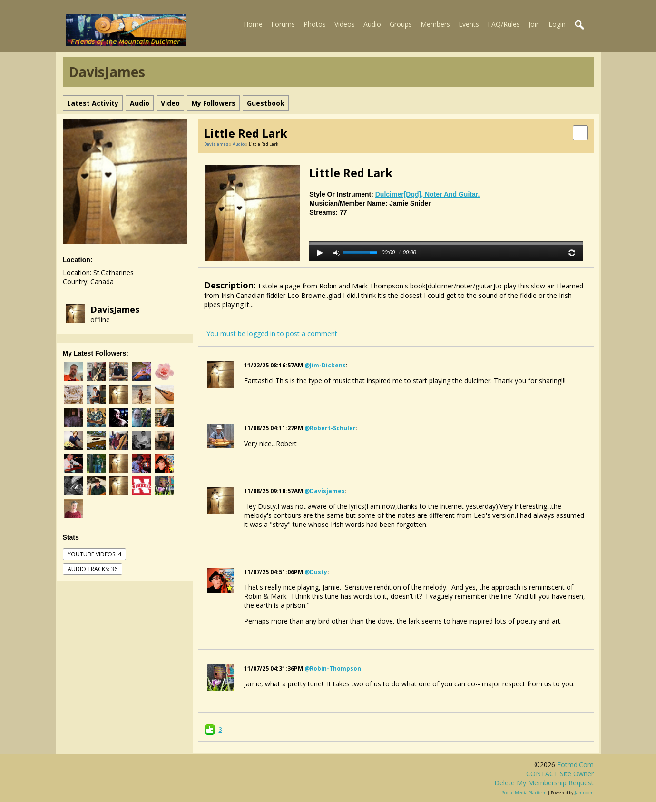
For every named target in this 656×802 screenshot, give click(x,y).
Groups (401, 24)
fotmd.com (575, 764)
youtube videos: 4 (94, 554)
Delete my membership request (544, 782)
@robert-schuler (330, 428)
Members (435, 24)
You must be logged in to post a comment (271, 333)
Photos (315, 24)
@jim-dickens (325, 365)
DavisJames (114, 309)
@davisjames (324, 491)
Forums (283, 24)
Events (469, 24)
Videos (344, 24)
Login (557, 24)
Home (253, 24)
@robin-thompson (332, 668)
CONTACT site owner (560, 773)
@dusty (315, 572)
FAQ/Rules (504, 24)
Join (534, 24)
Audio (372, 24)
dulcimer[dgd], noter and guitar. (427, 194)
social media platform (524, 793)
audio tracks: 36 (92, 569)
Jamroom (584, 793)
